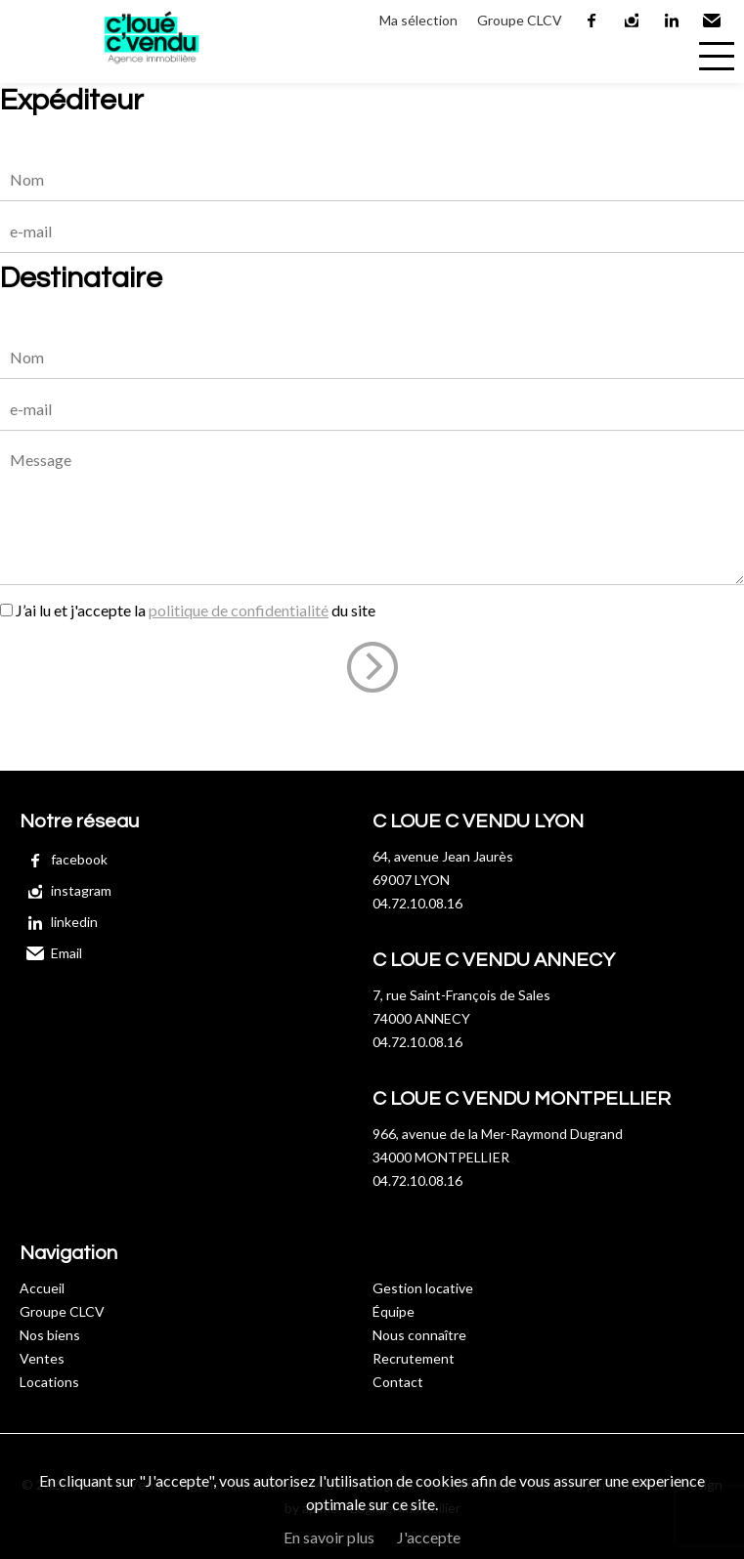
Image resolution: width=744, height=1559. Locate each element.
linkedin (672, 20)
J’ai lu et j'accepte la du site (195, 610)
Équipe (393, 1311)
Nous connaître (419, 1335)
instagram (632, 20)
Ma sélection (418, 20)
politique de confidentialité (238, 610)
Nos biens (50, 1335)
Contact (397, 1381)
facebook (592, 20)
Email (712, 20)
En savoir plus (329, 1537)
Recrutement (413, 1358)
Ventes (42, 1358)
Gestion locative (422, 1288)
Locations (49, 1381)
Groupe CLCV (519, 20)
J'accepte (428, 1537)
